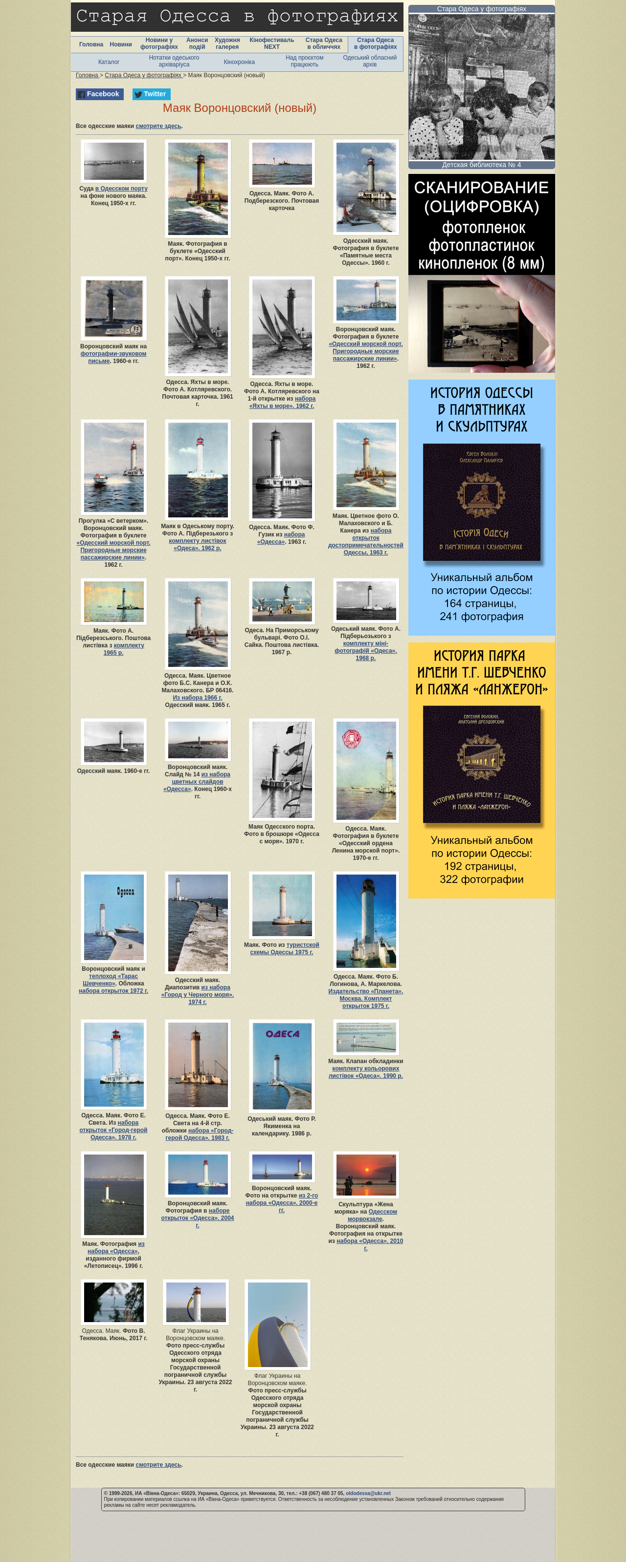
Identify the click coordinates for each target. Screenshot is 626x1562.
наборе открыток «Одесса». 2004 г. (197, 1218)
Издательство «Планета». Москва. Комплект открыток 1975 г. (366, 998)
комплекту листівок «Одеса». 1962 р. (197, 544)
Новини (121, 44)
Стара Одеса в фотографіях (375, 43)
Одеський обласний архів (370, 61)
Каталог (109, 62)
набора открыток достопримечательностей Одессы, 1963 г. (365, 541)
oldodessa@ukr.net (368, 1493)
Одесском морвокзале (372, 1215)
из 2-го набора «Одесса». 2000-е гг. (282, 1203)
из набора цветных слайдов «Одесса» (196, 781)
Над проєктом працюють (304, 61)
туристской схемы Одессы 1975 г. (284, 948)
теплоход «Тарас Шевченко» (110, 980)
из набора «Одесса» (116, 1248)
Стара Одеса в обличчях (324, 43)
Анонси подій (197, 43)
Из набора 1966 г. (197, 697)
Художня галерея (227, 43)
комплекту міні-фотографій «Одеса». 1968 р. (366, 651)
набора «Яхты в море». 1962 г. (282, 402)
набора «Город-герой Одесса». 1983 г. (200, 1134)
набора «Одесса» (281, 538)
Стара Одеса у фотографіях (482, 9)
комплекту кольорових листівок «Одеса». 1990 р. (366, 1072)
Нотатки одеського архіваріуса (174, 61)
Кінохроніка (239, 62)
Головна (91, 44)
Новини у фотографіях (159, 43)
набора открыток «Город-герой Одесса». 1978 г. (114, 1130)
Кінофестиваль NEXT (272, 43)
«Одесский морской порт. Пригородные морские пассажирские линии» (365, 351)
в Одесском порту (121, 188)
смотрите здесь (158, 126)
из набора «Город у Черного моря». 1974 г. (197, 995)
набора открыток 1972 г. (113, 990)
